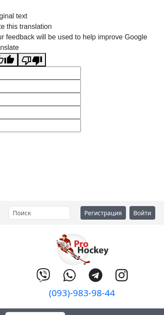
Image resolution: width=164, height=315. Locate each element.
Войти (142, 213)
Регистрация (103, 213)
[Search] (39, 213)
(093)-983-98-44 (82, 293)
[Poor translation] (32, 59)
